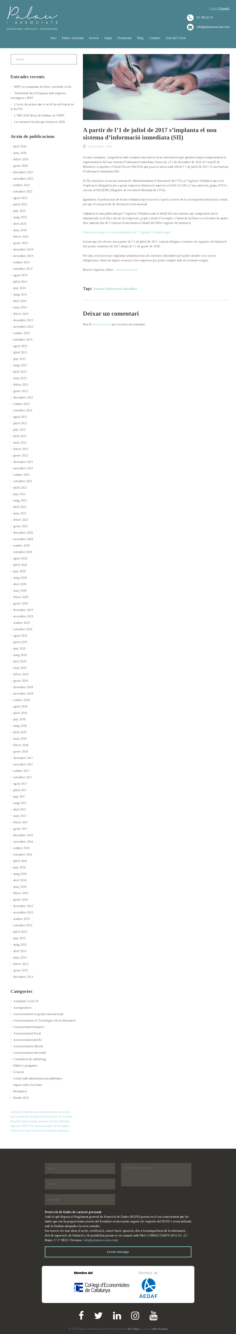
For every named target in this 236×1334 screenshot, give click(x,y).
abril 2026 (19, 146)
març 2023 (20, 378)
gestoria (33, 1121)
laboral (38, 1125)
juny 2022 (19, 429)
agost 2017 (20, 783)
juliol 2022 (20, 423)
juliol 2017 (20, 790)
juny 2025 (19, 210)
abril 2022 (19, 436)
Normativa (20, 1091)
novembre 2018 (23, 693)
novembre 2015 (23, 912)
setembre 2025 (22, 191)
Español (224, 8)
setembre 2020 (22, 552)
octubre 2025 (21, 185)
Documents (124, 38)
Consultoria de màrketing (29, 1059)
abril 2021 (19, 507)
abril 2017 (19, 809)
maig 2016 (20, 873)
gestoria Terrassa (49, 1121)
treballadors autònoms (55, 1130)
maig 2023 (20, 365)
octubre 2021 (21, 474)
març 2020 (20, 590)
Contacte (154, 38)
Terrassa (36, 1130)
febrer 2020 (20, 597)
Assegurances (22, 1007)
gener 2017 (20, 828)
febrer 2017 (20, 822)
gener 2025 (20, 243)
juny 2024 (19, 288)
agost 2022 (20, 416)
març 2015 (20, 957)
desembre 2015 (23, 906)
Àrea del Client (176, 38)
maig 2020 (20, 577)
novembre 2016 (23, 841)
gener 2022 (20, 455)
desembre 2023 (23, 320)
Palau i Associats (73, 38)
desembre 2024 (23, 249)
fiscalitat (23, 1121)
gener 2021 (20, 526)
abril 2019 (19, 661)
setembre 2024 (22, 268)
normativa (64, 1125)
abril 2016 (19, 880)
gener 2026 (20, 165)
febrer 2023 (20, 384)
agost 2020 (20, 558)
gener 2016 (20, 899)
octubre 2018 (21, 700)
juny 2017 (19, 796)
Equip (108, 38)
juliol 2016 (20, 861)
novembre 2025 (23, 178)
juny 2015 (19, 938)
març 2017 (20, 815)
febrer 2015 (20, 964)
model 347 (50, 1125)
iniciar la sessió (101, 324)
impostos (16, 1125)
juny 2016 (19, 867)
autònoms (23, 1116)
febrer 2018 (20, 745)
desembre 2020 (23, 532)
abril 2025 (19, 223)
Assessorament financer (28, 1027)
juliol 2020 (20, 564)
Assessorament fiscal (27, 1033)
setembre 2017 (22, 777)
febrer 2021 (20, 519)
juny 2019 (19, 648)
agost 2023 (20, 346)
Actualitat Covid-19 (25, 1001)
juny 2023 (19, 358)
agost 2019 (20, 635)
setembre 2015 (22, 925)
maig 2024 (20, 294)
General (18, 1072)
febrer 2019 (20, 674)
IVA (31, 1125)
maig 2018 (20, 725)
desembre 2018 (23, 687)
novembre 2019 (23, 616)
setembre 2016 (22, 854)
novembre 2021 (23, 468)
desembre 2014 (23, 976)
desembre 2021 (23, 461)
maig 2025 (20, 217)
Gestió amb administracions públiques (37, 1078)
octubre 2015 (21, 918)
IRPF (25, 1125)
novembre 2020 (23, 539)
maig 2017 (20, 803)
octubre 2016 (21, 848)
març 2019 (20, 667)
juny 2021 (19, 494)
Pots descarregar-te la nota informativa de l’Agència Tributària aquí (126, 232)
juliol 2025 (20, 204)
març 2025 (20, 230)
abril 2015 (19, 951)
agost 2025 (20, 198)
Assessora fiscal (126, 269)
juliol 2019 (20, 642)
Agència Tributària (21, 1111)
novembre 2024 (23, 255)
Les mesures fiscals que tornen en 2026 (39, 121)
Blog (140, 38)
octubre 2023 (21, 333)
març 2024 (20, 307)
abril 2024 (19, 301)
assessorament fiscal (45, 1111)
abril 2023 (19, 371)
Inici (54, 38)
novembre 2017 (23, 764)
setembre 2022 (22, 410)
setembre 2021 (22, 481)
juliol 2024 (20, 281)
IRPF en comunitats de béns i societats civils (42, 86)
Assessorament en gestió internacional (38, 1014)
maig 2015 (20, 944)
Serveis (94, 38)
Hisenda (64, 1121)
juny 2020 (19, 571)
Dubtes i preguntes (25, 1065)
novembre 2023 (23, 326)
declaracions (37, 1116)
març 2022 (20, 442)
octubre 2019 (21, 622)
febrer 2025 (20, 236)
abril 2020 (19, 584)
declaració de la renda (59, 1116)
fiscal (14, 1121)
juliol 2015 (20, 931)
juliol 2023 (20, 352)
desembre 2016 (23, 835)
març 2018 (20, 738)
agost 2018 (20, 706)
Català (213, 8)
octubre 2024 (21, 262)
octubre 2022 (21, 404)
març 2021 (20, 513)
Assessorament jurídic (27, 1039)
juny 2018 (19, 719)
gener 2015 (20, 970)
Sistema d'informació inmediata (115, 288)
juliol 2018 (20, 712)
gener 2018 (20, 751)
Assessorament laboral (28, 1046)
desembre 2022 (23, 397)
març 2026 (20, 152)
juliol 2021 (20, 487)
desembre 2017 (23, 758)
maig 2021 (20, 500)
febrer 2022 (20, 449)
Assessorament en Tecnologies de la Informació (44, 1020)
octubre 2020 (21, 545)
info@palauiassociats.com (100, 1240)
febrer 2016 (20, 893)
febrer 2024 (20, 313)
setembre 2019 (22, 629)
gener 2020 (20, 603)
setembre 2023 (22, 339)
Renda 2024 (21, 1097)
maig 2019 (20, 655)
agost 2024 (20, 275)
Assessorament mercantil (29, 1052)
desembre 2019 (23, 610)
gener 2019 (20, 680)
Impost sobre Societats (27, 1084)
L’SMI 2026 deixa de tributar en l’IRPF (39, 115)
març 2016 (20, 886)
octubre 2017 (21, 770)
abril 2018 (19, 732)
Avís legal (133, 1328)
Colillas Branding (159, 1329)
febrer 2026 (20, 159)
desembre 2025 (23, 172)
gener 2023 (20, 391)
